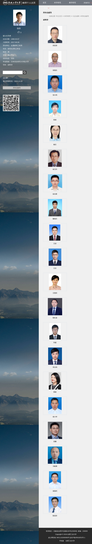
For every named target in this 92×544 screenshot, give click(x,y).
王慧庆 (55, 293)
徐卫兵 (55, 169)
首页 (44, 3)
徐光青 (55, 194)
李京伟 (55, 367)
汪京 (54, 268)
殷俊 (54, 120)
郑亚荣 (55, 45)
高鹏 (54, 441)
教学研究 (72, 3)
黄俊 (54, 392)
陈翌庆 (55, 516)
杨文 (54, 144)
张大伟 (55, 95)
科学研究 (57, 3)
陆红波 (55, 318)
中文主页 (59, 16)
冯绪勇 (55, 466)
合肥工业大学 (70, 541)
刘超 (54, 342)
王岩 (54, 243)
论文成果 (76, 16)
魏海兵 (55, 219)
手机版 (61, 541)
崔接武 (55, 491)
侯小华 (55, 417)
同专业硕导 (17, 88)
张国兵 (55, 70)
